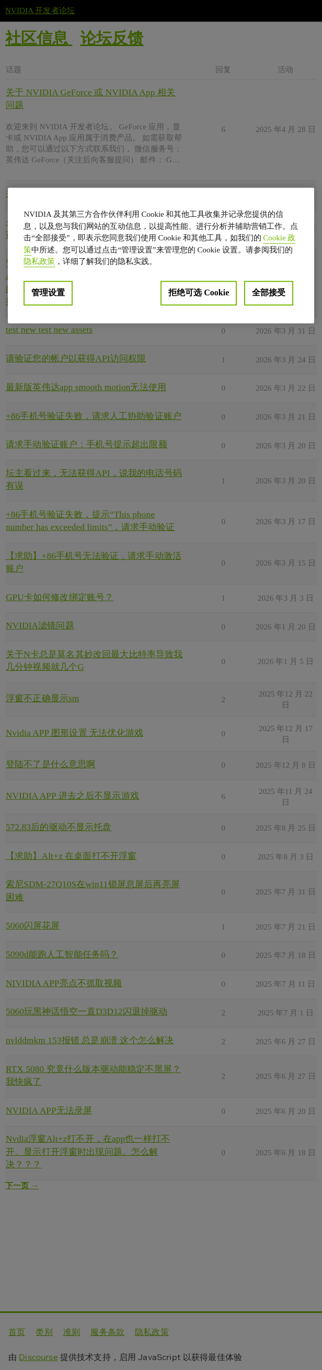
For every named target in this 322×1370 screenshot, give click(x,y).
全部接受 (268, 292)
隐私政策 (39, 262)
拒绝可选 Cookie (198, 292)
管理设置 (48, 292)
